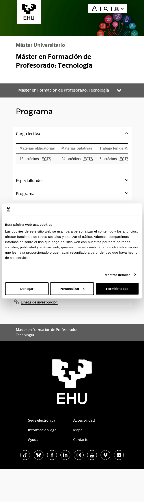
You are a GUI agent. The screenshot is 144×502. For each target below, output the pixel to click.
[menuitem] (119, 8)
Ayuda (33, 440)
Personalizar (72, 289)
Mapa (77, 430)
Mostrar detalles (118, 274)
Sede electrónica (41, 420)
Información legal (42, 430)
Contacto (80, 440)
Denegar (27, 289)
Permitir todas (117, 289)
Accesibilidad (84, 420)
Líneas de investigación (39, 302)
